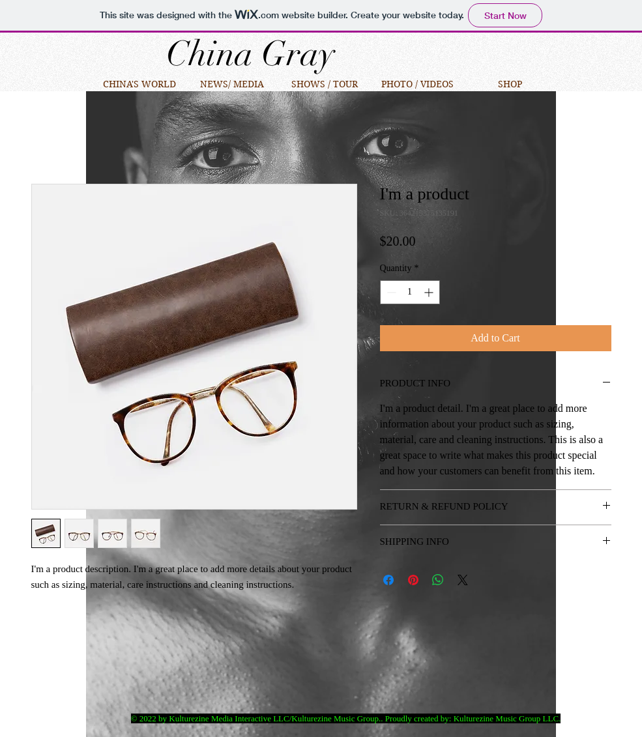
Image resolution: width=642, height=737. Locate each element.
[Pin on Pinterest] (413, 580)
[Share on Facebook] (388, 580)
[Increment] (430, 292)
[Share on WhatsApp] (438, 580)
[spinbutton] (410, 292)
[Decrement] (390, 292)
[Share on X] (463, 580)
